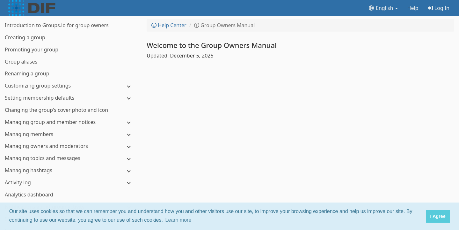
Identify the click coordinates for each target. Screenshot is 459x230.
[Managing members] (70, 134)
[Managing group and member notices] (70, 122)
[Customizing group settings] (70, 86)
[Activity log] (70, 182)
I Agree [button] (437, 216)
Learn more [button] (178, 220)
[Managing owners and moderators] (70, 146)
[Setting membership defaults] (70, 98)
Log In (438, 8)
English (383, 8)
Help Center (168, 25)
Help (413, 8)
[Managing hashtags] (70, 170)
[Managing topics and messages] (70, 158)
